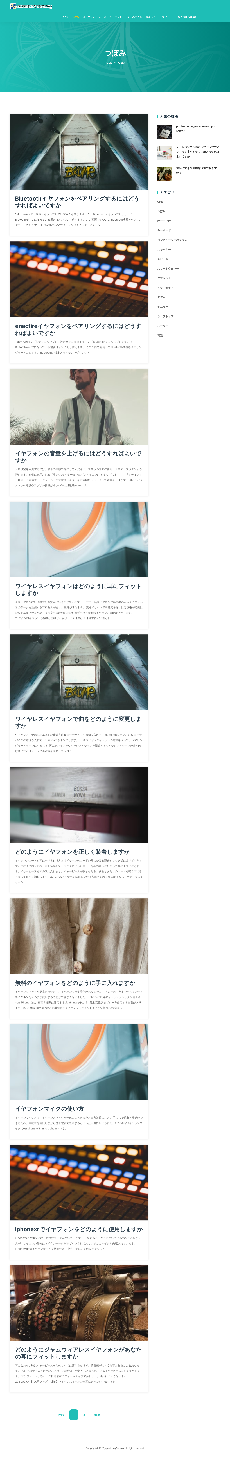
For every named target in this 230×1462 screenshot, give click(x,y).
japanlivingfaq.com (115, 1455)
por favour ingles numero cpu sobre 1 (195, 129)
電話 (160, 335)
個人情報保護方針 (188, 17)
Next (97, 1422)
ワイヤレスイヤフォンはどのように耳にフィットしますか (77, 592)
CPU (65, 17)
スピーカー (168, 17)
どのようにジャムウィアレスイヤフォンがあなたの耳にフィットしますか (77, 1362)
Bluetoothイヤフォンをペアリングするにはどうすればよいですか (76, 202)
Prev (61, 1422)
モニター (162, 307)
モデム (161, 297)
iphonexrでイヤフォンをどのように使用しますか (78, 1234)
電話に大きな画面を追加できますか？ (196, 171)
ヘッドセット (165, 288)
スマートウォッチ (168, 269)
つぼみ (75, 17)
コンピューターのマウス (128, 17)
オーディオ (89, 17)
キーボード (105, 17)
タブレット (164, 278)
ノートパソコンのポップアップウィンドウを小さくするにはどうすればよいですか (197, 152)
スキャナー (152, 17)
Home (108, 63)
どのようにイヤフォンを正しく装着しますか (74, 853)
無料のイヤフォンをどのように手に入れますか (77, 984)
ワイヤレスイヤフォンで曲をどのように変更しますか (77, 724)
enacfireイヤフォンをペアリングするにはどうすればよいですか (77, 331)
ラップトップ (165, 316)
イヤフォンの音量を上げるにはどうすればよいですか (77, 459)
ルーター (162, 326)
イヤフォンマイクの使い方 (50, 1110)
